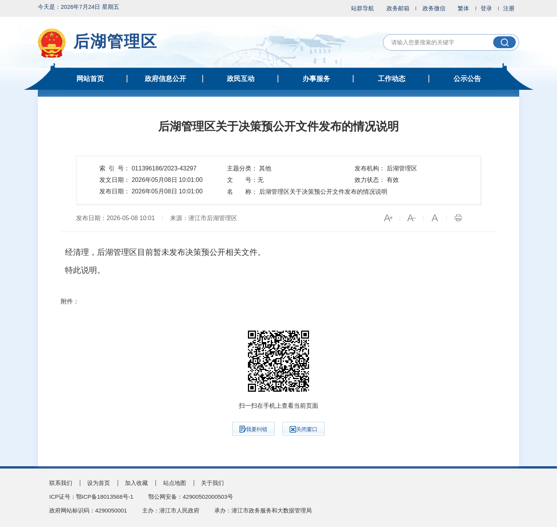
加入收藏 (136, 483)
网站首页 (90, 79)
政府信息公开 (165, 79)
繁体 (463, 8)
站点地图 (174, 483)
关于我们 (212, 483)
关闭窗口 (303, 429)
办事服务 (316, 79)
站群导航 (362, 8)
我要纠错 (253, 429)
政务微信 (434, 8)
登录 (486, 8)
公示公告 (467, 79)
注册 (509, 8)
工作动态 (391, 79)
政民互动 (240, 79)
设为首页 (98, 483)
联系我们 (60, 483)
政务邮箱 (398, 8)
